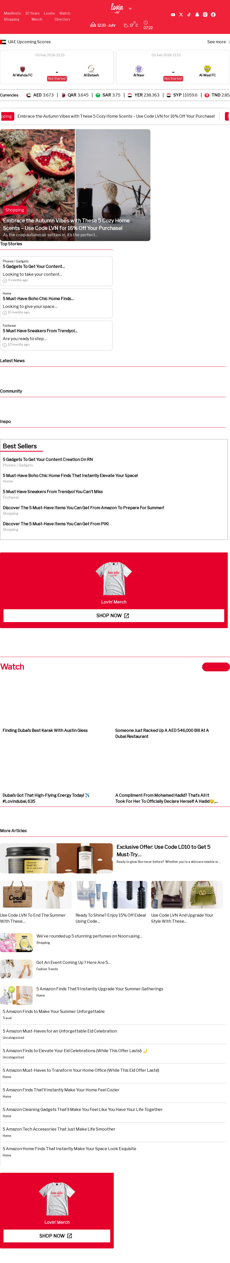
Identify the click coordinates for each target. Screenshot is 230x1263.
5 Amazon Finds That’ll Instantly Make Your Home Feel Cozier (61, 1090)
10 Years (32, 13)
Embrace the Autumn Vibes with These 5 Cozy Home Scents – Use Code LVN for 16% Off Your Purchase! (118, 116)
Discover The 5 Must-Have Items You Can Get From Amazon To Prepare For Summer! (83, 507)
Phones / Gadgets (15, 261)
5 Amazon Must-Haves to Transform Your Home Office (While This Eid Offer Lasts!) (81, 1070)
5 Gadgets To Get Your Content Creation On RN (48, 459)
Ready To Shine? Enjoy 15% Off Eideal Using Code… (111, 918)
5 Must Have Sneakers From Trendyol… (40, 331)
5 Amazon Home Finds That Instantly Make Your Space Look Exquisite (69, 1148)
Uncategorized (13, 1038)
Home (7, 293)
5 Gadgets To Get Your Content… (34, 266)
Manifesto (12, 13)
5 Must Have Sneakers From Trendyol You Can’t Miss (53, 491)
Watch (64, 13)
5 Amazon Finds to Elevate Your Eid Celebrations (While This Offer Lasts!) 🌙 (75, 1050)
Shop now (112, 615)
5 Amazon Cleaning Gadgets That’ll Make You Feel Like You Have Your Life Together (83, 1109)
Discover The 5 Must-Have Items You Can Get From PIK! (55, 524)
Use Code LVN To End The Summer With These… (33, 918)
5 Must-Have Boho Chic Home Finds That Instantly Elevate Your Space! (70, 475)
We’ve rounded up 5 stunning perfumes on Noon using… (89, 936)
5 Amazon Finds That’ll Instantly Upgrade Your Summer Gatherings (99, 989)
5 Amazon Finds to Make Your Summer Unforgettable (54, 1011)
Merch (36, 19)
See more (218, 41)
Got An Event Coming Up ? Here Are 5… (73, 962)
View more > (216, 667)
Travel (7, 1018)
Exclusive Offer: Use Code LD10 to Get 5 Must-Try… (163, 851)
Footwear (9, 326)
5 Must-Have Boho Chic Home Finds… (38, 298)
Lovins (49, 13)
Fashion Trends (47, 969)
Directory (62, 19)
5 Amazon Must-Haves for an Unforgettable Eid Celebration (60, 1031)
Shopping (11, 19)
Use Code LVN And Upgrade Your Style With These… (182, 918)
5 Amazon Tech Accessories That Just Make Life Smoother (59, 1129)
